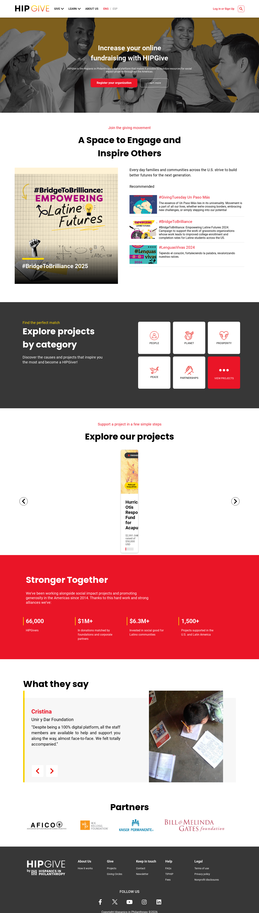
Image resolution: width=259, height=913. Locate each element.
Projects (111, 868)
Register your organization (114, 83)
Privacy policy (202, 873)
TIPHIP (169, 873)
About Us (91, 8)
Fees (168, 879)
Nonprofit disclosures (206, 879)
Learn (74, 8)
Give (59, 8)
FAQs (168, 868)
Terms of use (201, 868)
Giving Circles (114, 873)
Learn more (154, 82)
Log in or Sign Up (223, 8)
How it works (85, 868)
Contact (140, 868)
